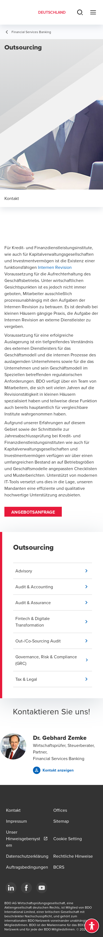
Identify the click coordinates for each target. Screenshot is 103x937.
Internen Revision (55, 267)
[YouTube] (41, 887)
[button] (53, 571)
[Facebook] (26, 887)
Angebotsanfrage (33, 512)
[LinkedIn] (11, 887)
